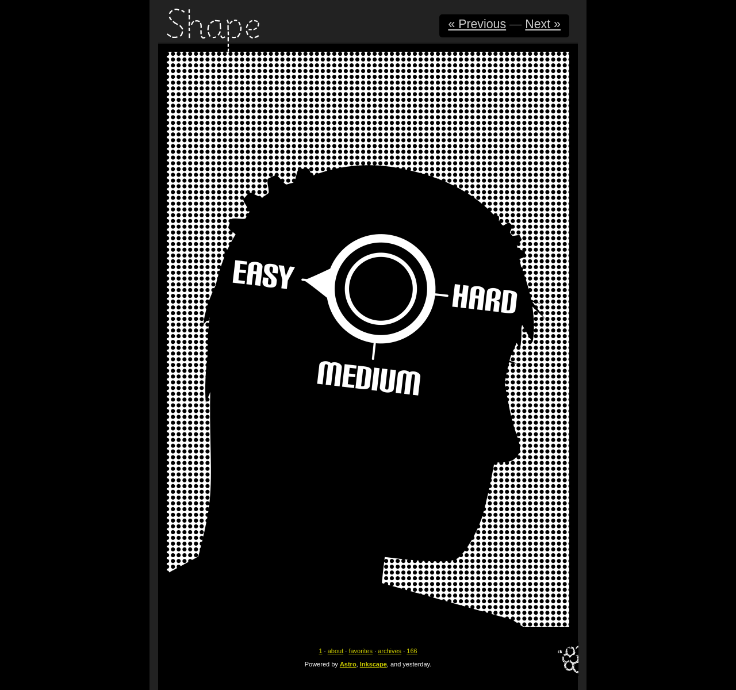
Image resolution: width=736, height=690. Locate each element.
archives (389, 650)
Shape (213, 30)
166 (412, 650)
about (336, 650)
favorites (360, 650)
